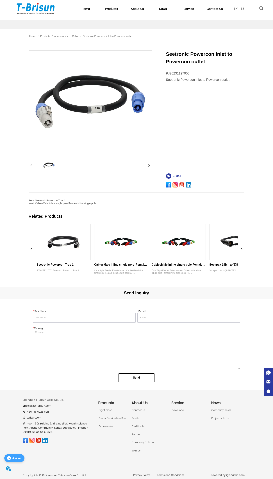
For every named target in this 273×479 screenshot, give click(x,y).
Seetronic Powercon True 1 (50, 200)
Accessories (61, 36)
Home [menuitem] (85, 9)
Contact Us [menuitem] (215, 9)
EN (236, 8)
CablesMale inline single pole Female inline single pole (65, 203)
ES (242, 8)
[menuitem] (111, 8)
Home (33, 36)
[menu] (150, 8)
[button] (111, 9)
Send (136, 377)
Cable (75, 36)
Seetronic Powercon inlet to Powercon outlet (107, 36)
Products (45, 36)
